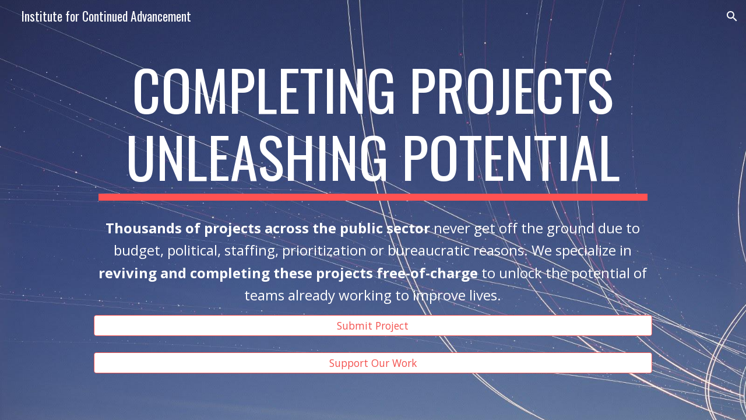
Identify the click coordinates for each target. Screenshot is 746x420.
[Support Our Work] (372, 363)
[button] (732, 16)
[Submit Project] (372, 325)
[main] (373, 128)
